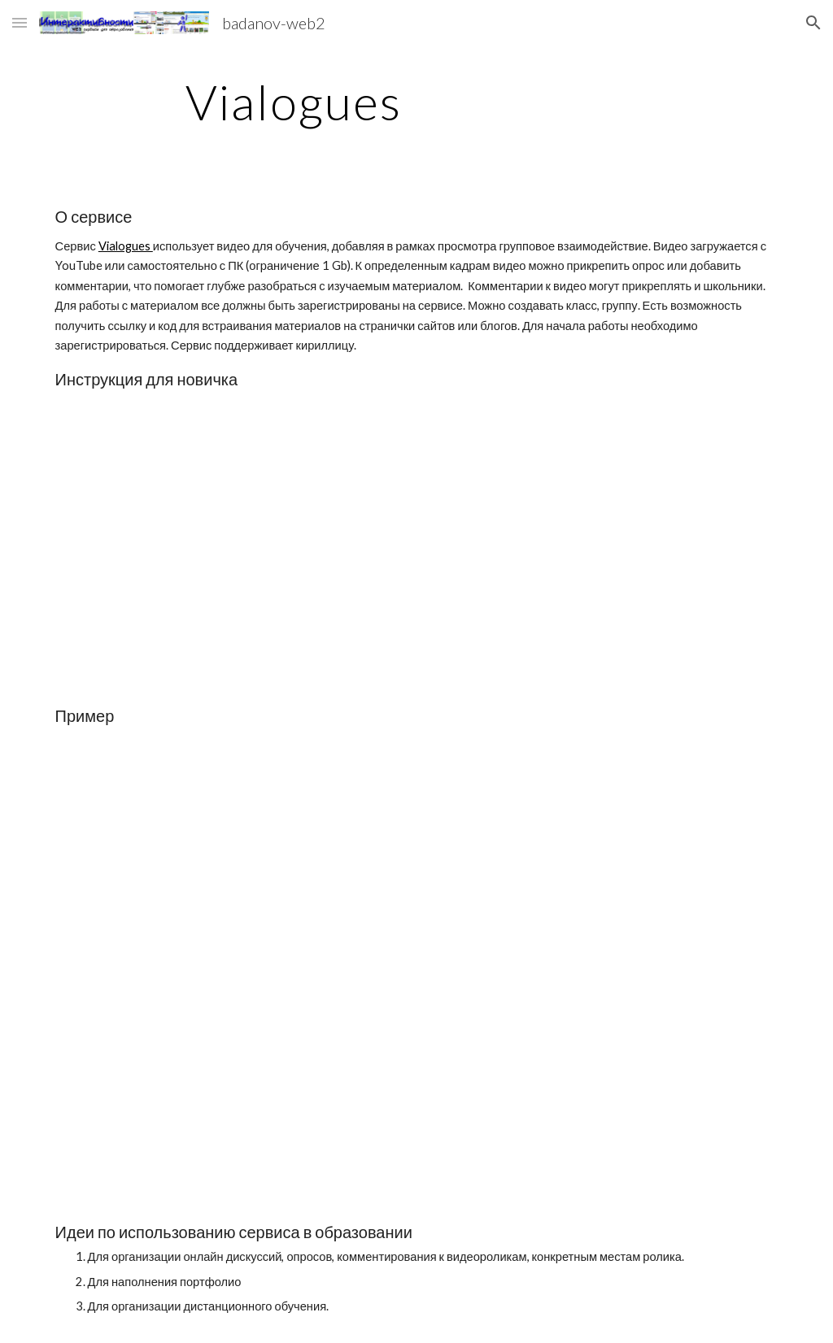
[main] (294, 101)
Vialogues (125, 246)
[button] (19, 22)
